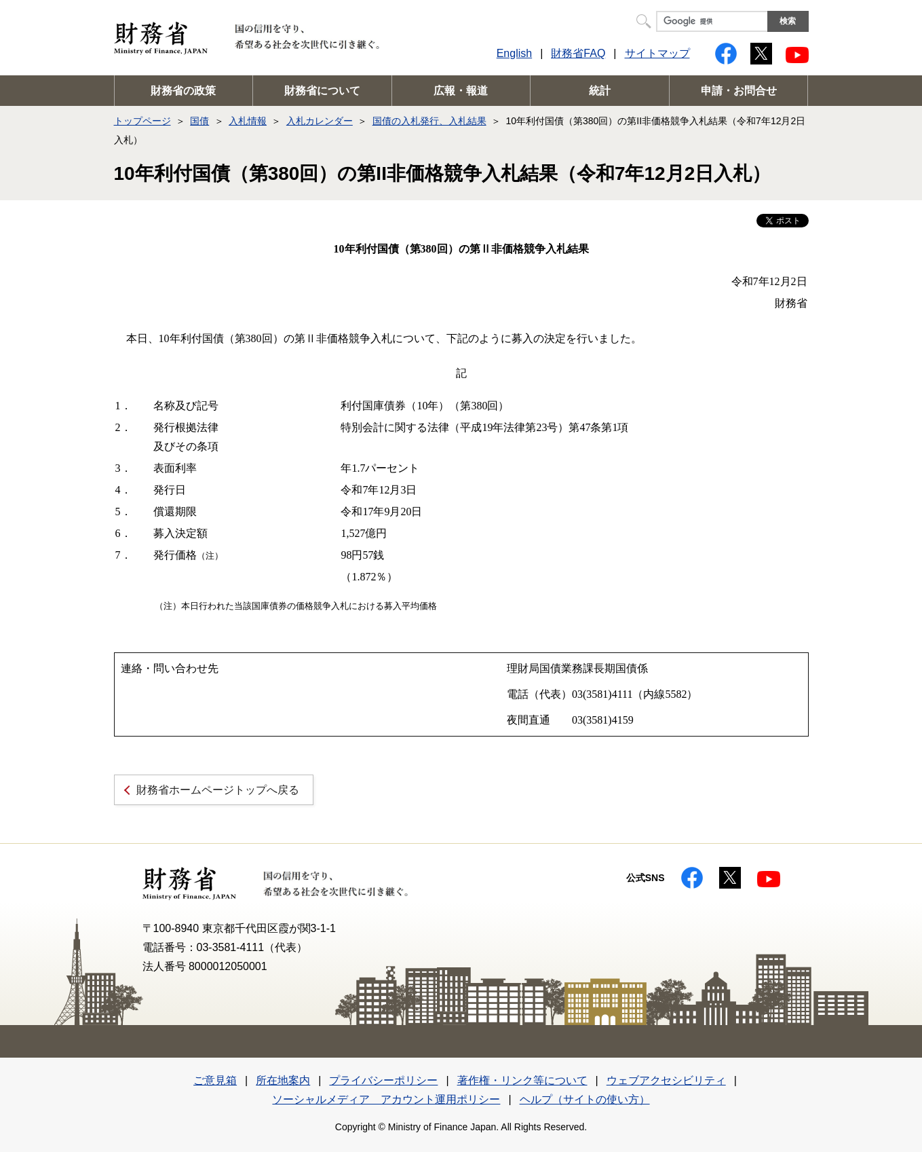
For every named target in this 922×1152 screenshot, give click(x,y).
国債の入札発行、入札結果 (429, 120)
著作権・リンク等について (522, 1080)
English (514, 53)
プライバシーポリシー (383, 1080)
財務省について (322, 90)
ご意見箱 (215, 1080)
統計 (600, 90)
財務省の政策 (183, 90)
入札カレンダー (319, 120)
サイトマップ (657, 53)
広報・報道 (461, 90)
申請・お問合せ (739, 90)
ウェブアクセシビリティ (666, 1080)
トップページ (142, 120)
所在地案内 (283, 1080)
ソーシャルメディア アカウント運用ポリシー (386, 1099)
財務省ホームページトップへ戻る (217, 790)
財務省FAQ (578, 53)
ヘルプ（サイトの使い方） (585, 1099)
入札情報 (248, 120)
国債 (199, 120)
